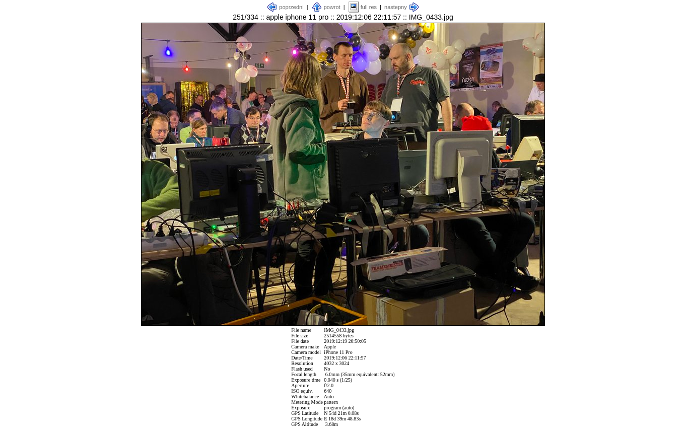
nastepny (395, 7)
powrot (332, 7)
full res (369, 7)
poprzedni (291, 7)
